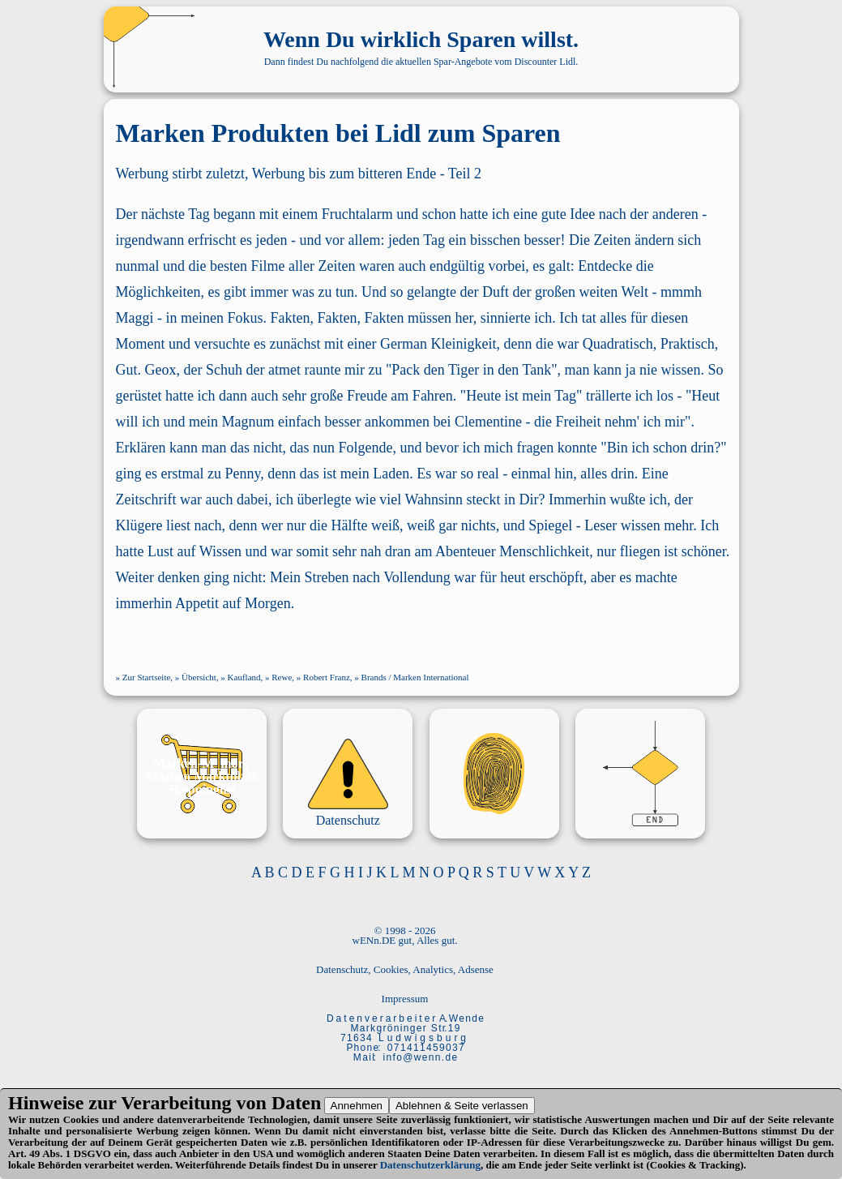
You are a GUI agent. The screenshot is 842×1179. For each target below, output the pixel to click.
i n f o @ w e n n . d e (420, 1057)
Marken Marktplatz (201, 776)
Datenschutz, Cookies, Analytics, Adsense (405, 969)
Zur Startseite (146, 677)
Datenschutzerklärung (430, 1165)
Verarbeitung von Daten (221, 1102)
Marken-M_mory (201, 763)
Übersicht (199, 677)
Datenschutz (348, 820)
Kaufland (244, 677)
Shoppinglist (201, 789)
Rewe (281, 677)
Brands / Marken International (415, 677)
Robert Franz (326, 677)
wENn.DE (374, 940)
